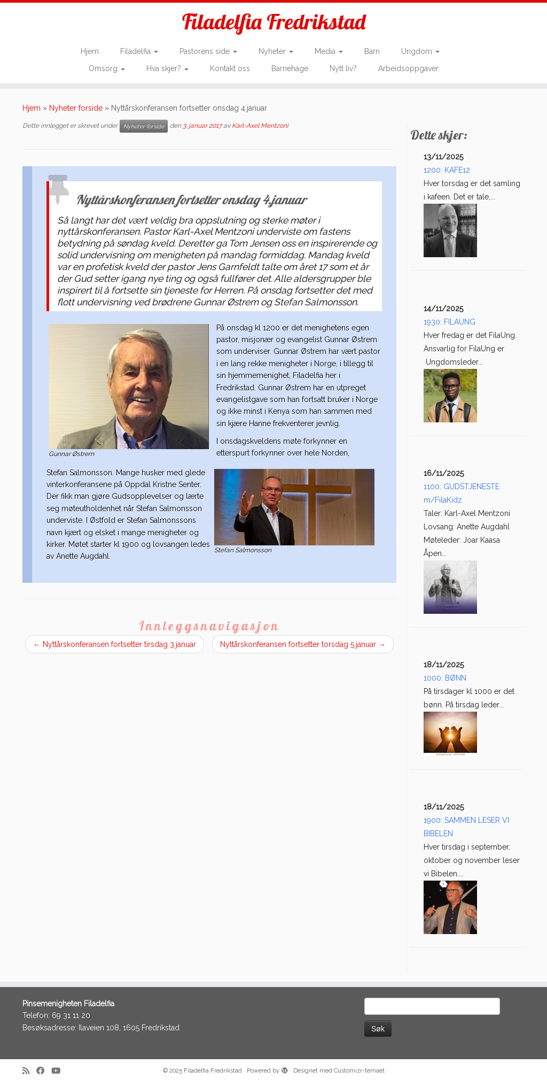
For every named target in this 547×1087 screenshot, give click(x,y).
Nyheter (276, 51)
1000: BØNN (445, 678)
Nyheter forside (76, 108)
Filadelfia (139, 51)
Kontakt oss (230, 68)
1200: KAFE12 (447, 170)
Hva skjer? (167, 68)
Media (329, 51)
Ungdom (420, 51)
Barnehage (289, 68)
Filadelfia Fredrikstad (273, 21)
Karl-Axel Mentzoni (260, 125)
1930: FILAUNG (449, 322)
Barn (372, 51)
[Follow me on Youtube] (59, 1071)
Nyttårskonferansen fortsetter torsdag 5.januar (303, 644)
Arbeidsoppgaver (408, 68)
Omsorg (107, 68)
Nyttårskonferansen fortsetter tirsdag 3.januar (114, 644)
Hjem (90, 51)
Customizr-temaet (359, 1070)
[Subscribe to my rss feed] (29, 1071)
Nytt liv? (343, 68)
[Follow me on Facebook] (43, 1071)
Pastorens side (208, 51)
